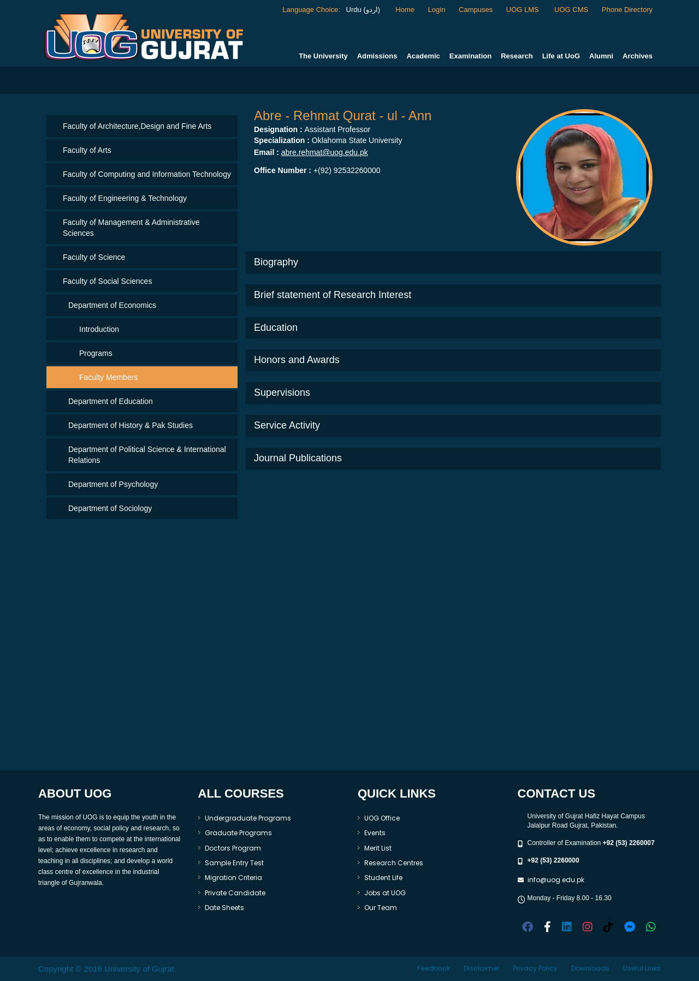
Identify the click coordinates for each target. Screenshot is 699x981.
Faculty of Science (94, 257)
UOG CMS (571, 9)
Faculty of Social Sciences (107, 281)
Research (517, 56)
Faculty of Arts (87, 150)
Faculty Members (108, 377)
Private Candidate (235, 892)
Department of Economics (112, 305)
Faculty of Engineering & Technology (125, 198)
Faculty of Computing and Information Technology (147, 174)
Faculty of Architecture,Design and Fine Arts (137, 126)
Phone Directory (627, 9)
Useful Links (642, 968)
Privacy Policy (535, 968)
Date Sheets (224, 907)
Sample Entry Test (234, 862)
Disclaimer (481, 968)
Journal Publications (298, 458)
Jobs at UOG (385, 892)
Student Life (383, 877)
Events (375, 832)
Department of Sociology (110, 508)
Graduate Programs (238, 832)
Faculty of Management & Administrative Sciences (131, 227)
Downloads (590, 968)
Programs (95, 353)
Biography (276, 262)
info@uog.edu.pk (556, 879)
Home (404, 9)
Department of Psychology (113, 484)
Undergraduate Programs (248, 818)
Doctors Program (233, 848)
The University (323, 56)
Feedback (433, 968)
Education (276, 327)
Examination (470, 56)
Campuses (476, 9)
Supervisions (282, 392)
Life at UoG (561, 56)
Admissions (377, 56)
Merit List (378, 848)
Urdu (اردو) (362, 9)
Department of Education (110, 401)
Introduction (99, 329)
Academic (423, 56)
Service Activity (287, 425)
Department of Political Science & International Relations (147, 455)
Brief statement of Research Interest (332, 294)
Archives (638, 56)
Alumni (601, 56)
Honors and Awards (297, 359)
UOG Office (382, 818)
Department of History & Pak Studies (130, 425)
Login (437, 9)
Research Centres (393, 862)
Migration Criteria (233, 877)
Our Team (380, 907)
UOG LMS (523, 9)
